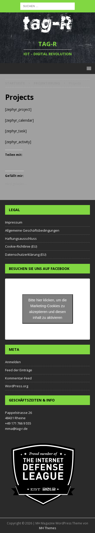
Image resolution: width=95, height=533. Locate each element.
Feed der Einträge (18, 370)
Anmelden (13, 362)
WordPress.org (16, 386)
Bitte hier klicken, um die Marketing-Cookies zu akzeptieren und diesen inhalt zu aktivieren (47, 309)
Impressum (13, 222)
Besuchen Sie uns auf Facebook (39, 268)
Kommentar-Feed (18, 378)
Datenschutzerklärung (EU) (25, 254)
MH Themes (47, 528)
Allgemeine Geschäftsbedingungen (32, 230)
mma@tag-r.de (16, 428)
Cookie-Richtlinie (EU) (21, 246)
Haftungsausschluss (21, 238)
